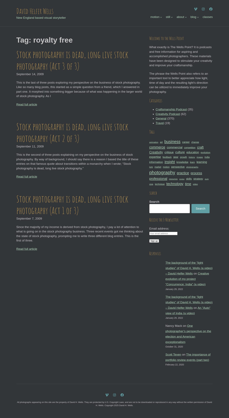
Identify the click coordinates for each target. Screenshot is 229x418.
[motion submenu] (161, 17)
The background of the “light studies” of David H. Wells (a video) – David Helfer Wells (188, 268)
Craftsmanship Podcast (171, 109)
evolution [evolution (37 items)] (205, 152)
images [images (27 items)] (200, 157)
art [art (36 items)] (161, 142)
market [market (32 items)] (158, 167)
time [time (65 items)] (188, 184)
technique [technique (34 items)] (160, 184)
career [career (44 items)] (186, 142)
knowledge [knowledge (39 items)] (182, 162)
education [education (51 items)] (192, 152)
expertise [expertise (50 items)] (155, 157)
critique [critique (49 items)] (169, 152)
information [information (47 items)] (156, 162)
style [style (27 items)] (151, 184)
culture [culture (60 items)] (180, 152)
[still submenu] (172, 17)
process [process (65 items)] (196, 173)
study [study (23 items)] (207, 179)
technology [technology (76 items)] (174, 184)
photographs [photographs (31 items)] (192, 167)
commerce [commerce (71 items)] (157, 147)
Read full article (26, 104)
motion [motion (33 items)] (166, 167)
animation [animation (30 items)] (153, 142)
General (161, 118)
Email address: (159, 228)
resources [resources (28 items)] (173, 179)
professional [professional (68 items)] (158, 178)
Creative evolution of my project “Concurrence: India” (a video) (187, 279)
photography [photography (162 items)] (162, 172)
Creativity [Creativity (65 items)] (156, 152)
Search (154, 201)
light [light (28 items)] (151, 167)
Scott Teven (173, 354)
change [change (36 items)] (195, 142)
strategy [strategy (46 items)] (198, 178)
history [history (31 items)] (192, 157)
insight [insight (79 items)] (170, 162)
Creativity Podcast (168, 114)
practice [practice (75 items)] (183, 173)
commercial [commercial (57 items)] (174, 147)
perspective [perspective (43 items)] (178, 166)
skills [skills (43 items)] (189, 178)
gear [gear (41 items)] (175, 157)
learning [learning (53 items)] (202, 162)
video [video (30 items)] (195, 184)
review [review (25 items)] (181, 179)
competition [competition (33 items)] (189, 147)
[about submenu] (186, 17)
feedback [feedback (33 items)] (167, 157)
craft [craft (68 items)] (200, 147)
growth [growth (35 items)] (183, 157)
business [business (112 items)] (172, 141)
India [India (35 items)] (207, 157)
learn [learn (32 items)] (192, 162)
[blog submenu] (198, 17)
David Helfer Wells (34, 11)
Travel (160, 123)
